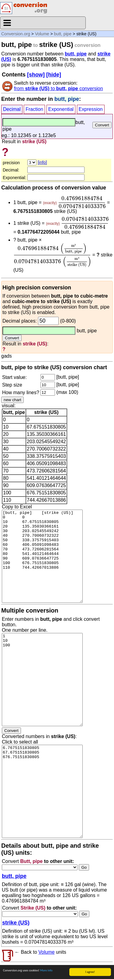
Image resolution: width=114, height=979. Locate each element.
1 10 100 (42, 679)
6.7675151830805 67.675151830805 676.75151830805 (42, 791)
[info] (42, 162)
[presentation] (81, 202)
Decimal (12, 109)
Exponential (61, 109)
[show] (36, 75)
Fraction (34, 109)
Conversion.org (15, 33)
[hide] (53, 75)
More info (46, 970)
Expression (91, 109)
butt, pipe (63, 33)
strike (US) (15, 923)
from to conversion (58, 88)
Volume (42, 33)
